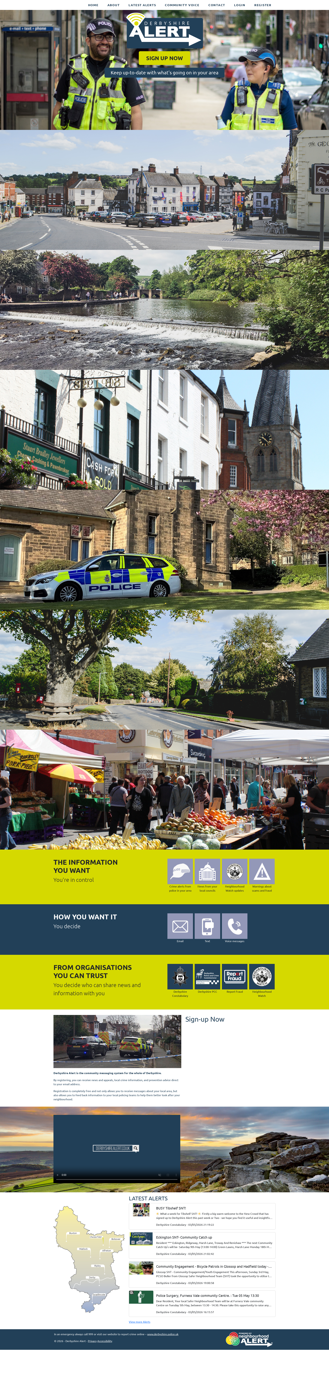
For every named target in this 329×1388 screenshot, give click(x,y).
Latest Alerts (142, 5)
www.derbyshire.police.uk (162, 1334)
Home (93, 5)
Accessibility (104, 1341)
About (113, 5)
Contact (216, 5)
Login (239, 5)
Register (262, 5)
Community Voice (182, 5)
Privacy (92, 1341)
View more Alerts (139, 1321)
